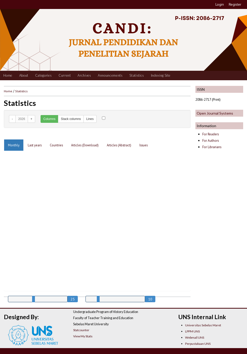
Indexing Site (160, 75)
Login (219, 4)
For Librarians (212, 147)
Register (235, 4)
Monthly (14, 145)
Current (65, 75)
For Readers (210, 134)
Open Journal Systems (215, 113)
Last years (35, 145)
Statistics (136, 75)
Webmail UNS (194, 337)
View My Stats (82, 336)
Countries (56, 145)
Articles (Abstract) (119, 145)
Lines (90, 119)
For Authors (210, 140)
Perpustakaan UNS (198, 344)
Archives (84, 75)
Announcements (110, 75)
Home (7, 75)
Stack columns (71, 119)
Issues (143, 145)
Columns (49, 119)
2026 (21, 119)
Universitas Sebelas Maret (203, 325)
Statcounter (81, 330)
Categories (43, 75)
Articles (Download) (85, 145)
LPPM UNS (192, 331)
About (23, 75)
